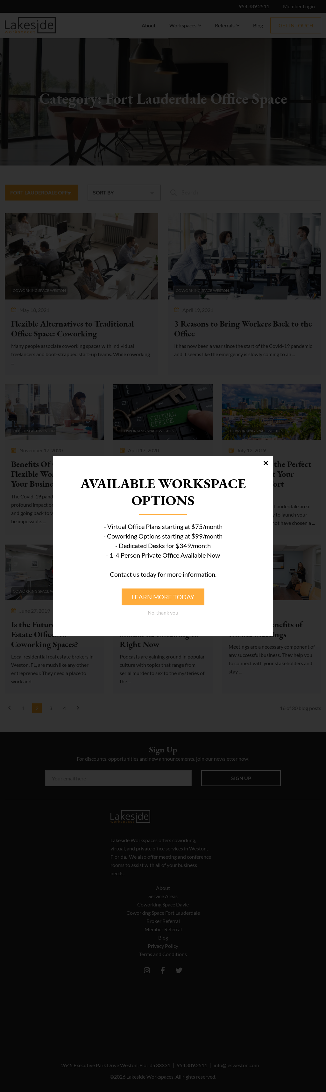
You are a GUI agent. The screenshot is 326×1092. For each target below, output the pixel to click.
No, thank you (163, 612)
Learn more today (163, 597)
